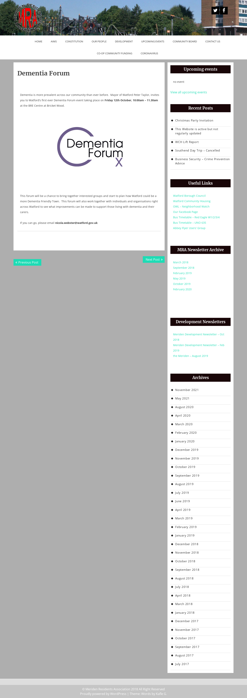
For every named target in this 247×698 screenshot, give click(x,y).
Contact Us (212, 41)
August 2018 (184, 578)
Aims (54, 41)
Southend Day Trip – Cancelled (197, 150)
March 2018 (180, 262)
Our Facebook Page (185, 212)
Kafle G (161, 694)
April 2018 (183, 595)
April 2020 (183, 415)
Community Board (185, 41)
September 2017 (187, 647)
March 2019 (184, 518)
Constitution (74, 41)
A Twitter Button (215, 10)
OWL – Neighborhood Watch (191, 206)
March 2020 (184, 424)
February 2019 (182, 273)
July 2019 (182, 493)
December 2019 (187, 450)
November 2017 (187, 630)
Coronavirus (149, 53)
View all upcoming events (188, 92)
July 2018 (182, 587)
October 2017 (185, 638)
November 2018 (187, 552)
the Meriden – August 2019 (190, 356)
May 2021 (182, 398)
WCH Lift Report (187, 142)
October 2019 (181, 284)
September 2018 (183, 267)
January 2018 (185, 612)
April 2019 (183, 510)
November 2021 (187, 390)
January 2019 (185, 535)
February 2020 (182, 289)
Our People (99, 41)
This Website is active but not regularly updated (196, 131)
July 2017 (182, 664)
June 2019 (182, 501)
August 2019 (184, 484)
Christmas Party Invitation (194, 120)
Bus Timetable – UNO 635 (189, 222)
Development (124, 41)
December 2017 (187, 621)
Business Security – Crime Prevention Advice (202, 161)
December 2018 (187, 544)
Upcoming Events (152, 41)
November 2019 (187, 458)
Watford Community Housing (192, 201)
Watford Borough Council (189, 196)
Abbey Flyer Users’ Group (189, 228)
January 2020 (185, 441)
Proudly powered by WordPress (103, 694)
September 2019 (187, 475)
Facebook (224, 10)
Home (38, 41)
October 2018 (185, 561)
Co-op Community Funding (114, 53)
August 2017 (184, 655)
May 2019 (179, 278)
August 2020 (184, 407)
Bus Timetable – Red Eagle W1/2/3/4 (196, 217)
